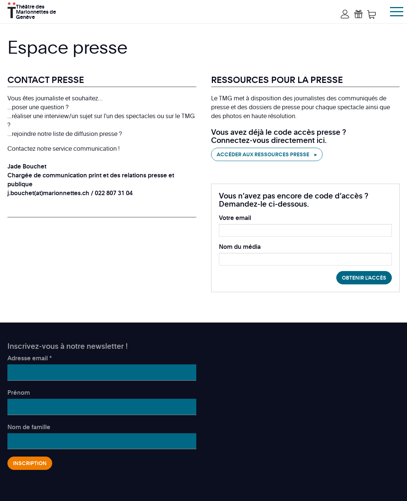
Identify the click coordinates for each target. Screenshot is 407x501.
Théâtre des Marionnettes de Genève (36, 11)
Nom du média (240, 247)
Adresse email (29, 358)
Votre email (235, 218)
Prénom (18, 392)
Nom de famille (28, 427)
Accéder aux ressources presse (263, 154)
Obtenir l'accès (364, 277)
